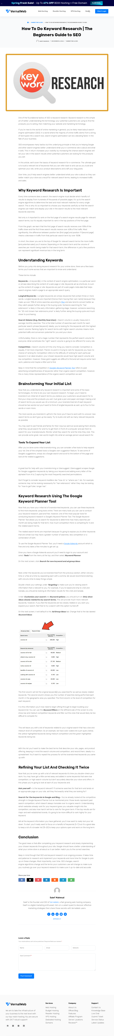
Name (22, 948)
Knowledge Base (98, 1010)
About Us (72, 1007)
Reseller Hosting (59, 11)
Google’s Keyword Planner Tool (62, 368)
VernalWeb (54, 902)
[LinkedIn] (46, 880)
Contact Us (96, 1007)
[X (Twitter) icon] (61, 914)
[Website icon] (57, 914)
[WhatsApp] (71, 880)
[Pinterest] (38, 880)
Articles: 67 (57, 919)
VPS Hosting (75, 11)
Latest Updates (97, 1023)
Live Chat (95, 1013)
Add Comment (25, 955)
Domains (49, 1023)
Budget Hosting (52, 1010)
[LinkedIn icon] (52, 914)
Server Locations (75, 1020)
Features (72, 1013)
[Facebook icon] (48, 914)
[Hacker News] (54, 880)
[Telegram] (63, 880)
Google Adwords (71, 543)
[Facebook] (21, 880)
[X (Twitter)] (30, 880)
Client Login (101, 11)
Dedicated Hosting (53, 1020)
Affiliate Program (75, 1016)
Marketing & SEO (72, 41)
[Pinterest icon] (65, 914)
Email (48, 948)
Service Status (97, 1020)
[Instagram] (18, 1026)
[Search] (89, 11)
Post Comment (26, 976)
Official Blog (73, 1010)
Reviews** (72, 1023)
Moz (63, 302)
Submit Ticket (97, 1016)
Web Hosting (43, 11)
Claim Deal (96, 3)
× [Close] (1, 3)
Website (76, 948)
